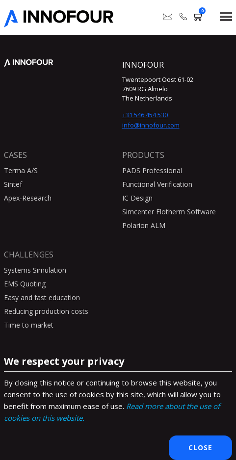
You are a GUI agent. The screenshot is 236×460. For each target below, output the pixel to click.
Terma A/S (21, 170)
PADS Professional (152, 170)
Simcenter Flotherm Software (169, 211)
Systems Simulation (35, 270)
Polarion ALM (143, 225)
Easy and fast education (42, 297)
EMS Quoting (25, 283)
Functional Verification (157, 184)
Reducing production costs (46, 311)
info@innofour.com (151, 125)
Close (200, 447)
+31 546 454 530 (145, 114)
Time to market (28, 325)
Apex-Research (28, 198)
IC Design (137, 198)
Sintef (13, 184)
